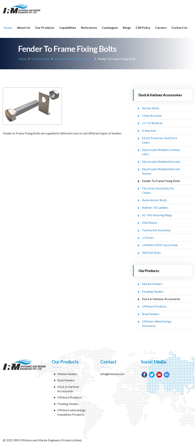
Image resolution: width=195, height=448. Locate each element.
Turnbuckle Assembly (156, 230)
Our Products (44, 27)
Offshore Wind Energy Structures (156, 323)
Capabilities (67, 27)
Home (8, 27)
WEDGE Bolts (151, 252)
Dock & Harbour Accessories (73, 59)
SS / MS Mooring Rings (157, 215)
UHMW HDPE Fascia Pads (160, 245)
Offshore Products (154, 306)
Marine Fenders (152, 284)
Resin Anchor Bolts (154, 200)
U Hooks (148, 237)
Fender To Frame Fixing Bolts (161, 181)
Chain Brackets (152, 115)
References (89, 27)
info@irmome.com (112, 374)
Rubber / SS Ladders (155, 207)
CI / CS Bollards (152, 123)
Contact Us (179, 27)
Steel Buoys (149, 222)
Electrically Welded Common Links (161, 152)
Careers (161, 27)
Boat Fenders (150, 314)
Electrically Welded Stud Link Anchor (161, 171)
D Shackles (149, 130)
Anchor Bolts (150, 108)
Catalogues (110, 27)
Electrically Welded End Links (161, 161)
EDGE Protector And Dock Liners (159, 140)
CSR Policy (143, 27)
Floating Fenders (153, 291)
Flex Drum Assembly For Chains (158, 190)
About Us (23, 27)
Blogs (127, 27)
